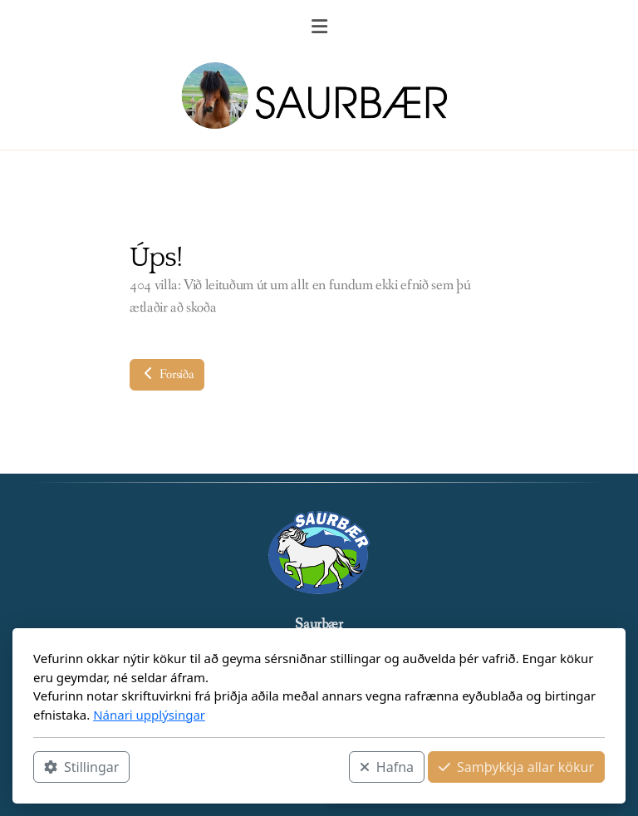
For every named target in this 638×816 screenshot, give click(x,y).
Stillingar (81, 767)
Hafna (387, 767)
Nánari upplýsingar (149, 714)
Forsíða (167, 374)
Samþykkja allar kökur (516, 767)
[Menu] (319, 29)
